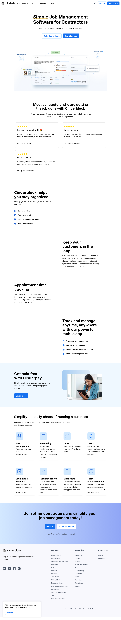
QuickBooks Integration (59, 591)
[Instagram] (19, 573)
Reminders (55, 594)
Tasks (53, 600)
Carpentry (78, 560)
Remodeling (79, 587)
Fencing (77, 566)
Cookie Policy (92, 613)
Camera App (55, 563)
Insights (54, 575)
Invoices (54, 578)
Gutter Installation (81, 569)
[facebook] (14, 573)
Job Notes (55, 581)
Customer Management (59, 566)
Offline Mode (55, 584)
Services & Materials (58, 597)
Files (52, 572)
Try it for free (71, 36)
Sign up (50, 531)
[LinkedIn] (4, 573)
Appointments (56, 560)
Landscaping (79, 575)
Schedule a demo (52, 36)
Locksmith (78, 578)
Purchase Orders (57, 587)
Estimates (54, 569)
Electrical (78, 563)
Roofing (77, 591)
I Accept (10, 613)
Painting (77, 581)
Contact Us (102, 563)
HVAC (77, 572)
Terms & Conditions (80, 613)
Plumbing (78, 584)
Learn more (21, 400)
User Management (58, 603)
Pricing (100, 560)
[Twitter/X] (9, 573)
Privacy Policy (69, 613)
